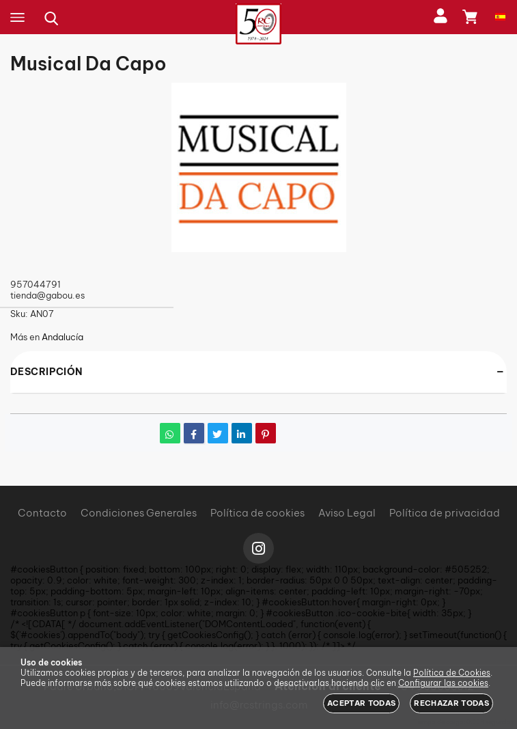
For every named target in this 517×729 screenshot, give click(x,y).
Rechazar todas (451, 703)
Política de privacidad (444, 512)
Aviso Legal (347, 512)
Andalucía (62, 336)
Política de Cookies (451, 673)
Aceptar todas (361, 703)
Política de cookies (257, 512)
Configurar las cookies (443, 683)
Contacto (42, 512)
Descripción (46, 372)
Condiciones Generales (139, 512)
